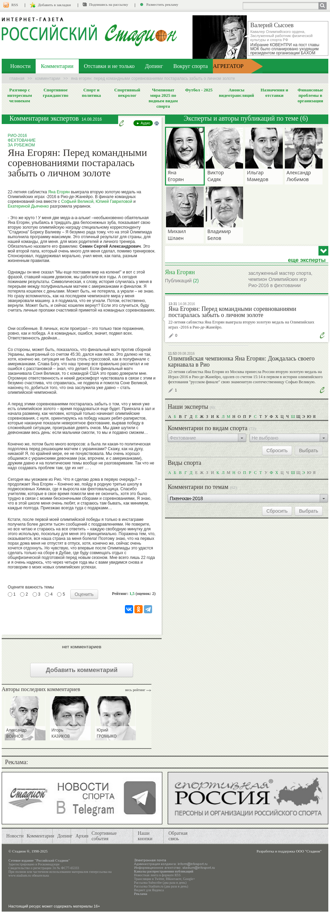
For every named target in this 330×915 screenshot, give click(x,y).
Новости (20, 66)
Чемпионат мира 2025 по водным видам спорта (163, 98)
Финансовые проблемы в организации (310, 95)
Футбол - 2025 (199, 89)
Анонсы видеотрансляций (236, 92)
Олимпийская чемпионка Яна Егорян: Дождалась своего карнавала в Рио (241, 361)
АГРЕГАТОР (228, 66)
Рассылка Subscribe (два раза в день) (160, 882)
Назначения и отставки (274, 92)
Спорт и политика (91, 92)
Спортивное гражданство (55, 92)
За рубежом (21, 145)
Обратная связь (177, 836)
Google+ (189, 879)
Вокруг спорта (190, 66)
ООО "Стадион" (309, 851)
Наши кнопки (145, 836)
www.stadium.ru (19, 875)
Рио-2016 (17, 135)
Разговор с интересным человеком (19, 95)
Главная (17, 78)
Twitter (159, 879)
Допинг (154, 66)
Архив (82, 836)
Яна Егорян (59, 192)
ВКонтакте (174, 879)
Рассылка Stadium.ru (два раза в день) (161, 886)
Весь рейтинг (135, 690)
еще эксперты (307, 260)
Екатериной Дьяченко (28, 206)
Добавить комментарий (81, 670)
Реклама (140, 894)
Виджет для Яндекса (149, 890)
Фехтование (22, 140)
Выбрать (308, 450)
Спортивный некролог (127, 92)
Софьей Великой (77, 201)
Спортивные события (104, 836)
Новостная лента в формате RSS (157, 875)
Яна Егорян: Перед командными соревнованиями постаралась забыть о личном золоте (232, 311)
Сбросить (277, 450)
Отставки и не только (109, 66)
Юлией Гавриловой (114, 201)
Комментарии (57, 66)
